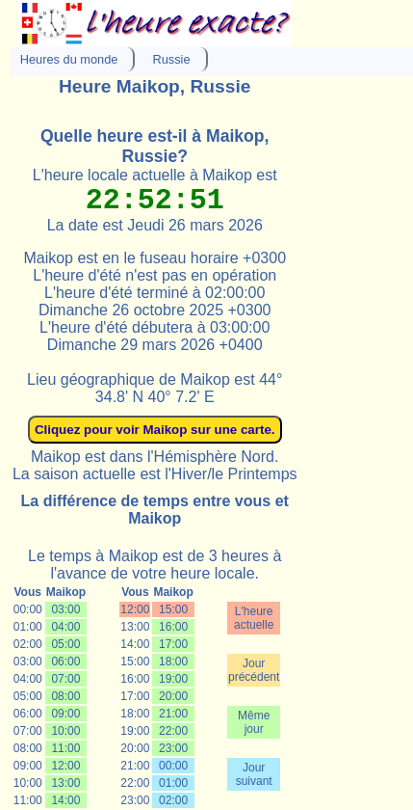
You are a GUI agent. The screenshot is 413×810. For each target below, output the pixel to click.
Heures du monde (69, 59)
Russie (171, 59)
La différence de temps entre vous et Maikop (155, 509)
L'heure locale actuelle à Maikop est (155, 175)
